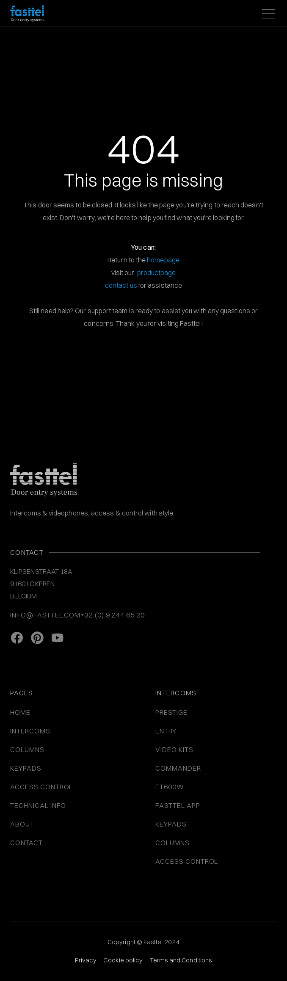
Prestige (171, 712)
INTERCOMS (30, 731)
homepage (163, 260)
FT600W (169, 787)
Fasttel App (177, 805)
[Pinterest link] (37, 638)
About (22, 824)
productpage (156, 272)
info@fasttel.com (45, 615)
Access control (186, 861)
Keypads (171, 824)
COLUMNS (27, 749)
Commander (178, 768)
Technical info (38, 805)
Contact (26, 842)
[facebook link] (17, 638)
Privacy (86, 960)
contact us (121, 285)
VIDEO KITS (174, 749)
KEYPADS (25, 768)
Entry (166, 731)
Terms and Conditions (181, 960)
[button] (267, 13)
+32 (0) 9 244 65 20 (112, 615)
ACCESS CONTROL (41, 787)
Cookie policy (123, 960)
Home (20, 712)
